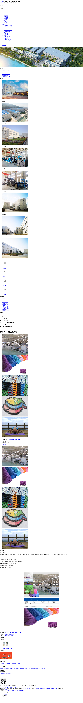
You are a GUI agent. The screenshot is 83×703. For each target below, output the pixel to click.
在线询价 (4, 444)
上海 (19, 690)
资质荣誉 (6, 17)
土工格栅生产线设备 (38, 688)
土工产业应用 (6, 37)
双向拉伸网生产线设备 (53, 688)
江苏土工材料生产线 (8, 25)
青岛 (9, 690)
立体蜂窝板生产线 (5, 298)
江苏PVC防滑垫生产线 (7, 648)
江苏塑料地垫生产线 (8, 30)
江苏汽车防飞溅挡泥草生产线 (9, 634)
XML (15, 687)
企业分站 (6, 687)
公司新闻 (6, 21)
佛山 (14, 690)
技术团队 (6, 33)
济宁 (23, 690)
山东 (6, 690)
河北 (21, 690)
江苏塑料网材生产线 (8, 26)
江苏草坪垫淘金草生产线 (8, 635)
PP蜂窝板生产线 (5, 304)
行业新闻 (6, 22)
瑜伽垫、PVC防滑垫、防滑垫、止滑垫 (13, 632)
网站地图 (10, 687)
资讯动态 (6, 23)
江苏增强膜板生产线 (8, 31)
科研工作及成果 (7, 18)
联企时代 (6, 689)
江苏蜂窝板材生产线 (6, 74)
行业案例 (4, 35)
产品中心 (4, 24)
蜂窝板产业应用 (7, 40)
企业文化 (6, 16)
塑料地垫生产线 (5, 306)
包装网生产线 (4, 305)
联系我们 (4, 44)
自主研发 (6, 34)
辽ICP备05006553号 (26, 688)
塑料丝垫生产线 (5, 303)
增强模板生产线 (5, 307)
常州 (15, 690)
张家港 (11, 690)
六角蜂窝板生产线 (5, 310)
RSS (13, 687)
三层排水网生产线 (5, 308)
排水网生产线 (4, 309)
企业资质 (6, 19)
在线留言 (4, 45)
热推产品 (2, 687)
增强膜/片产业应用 (7, 39)
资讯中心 (4, 20)
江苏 (7, 690)
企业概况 (6, 15)
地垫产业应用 (6, 38)
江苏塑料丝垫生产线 (6, 73)
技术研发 (4, 32)
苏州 (17, 690)
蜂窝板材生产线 (5, 302)
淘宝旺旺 (4, 694)
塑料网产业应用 (7, 36)
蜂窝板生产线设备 (45, 688)
